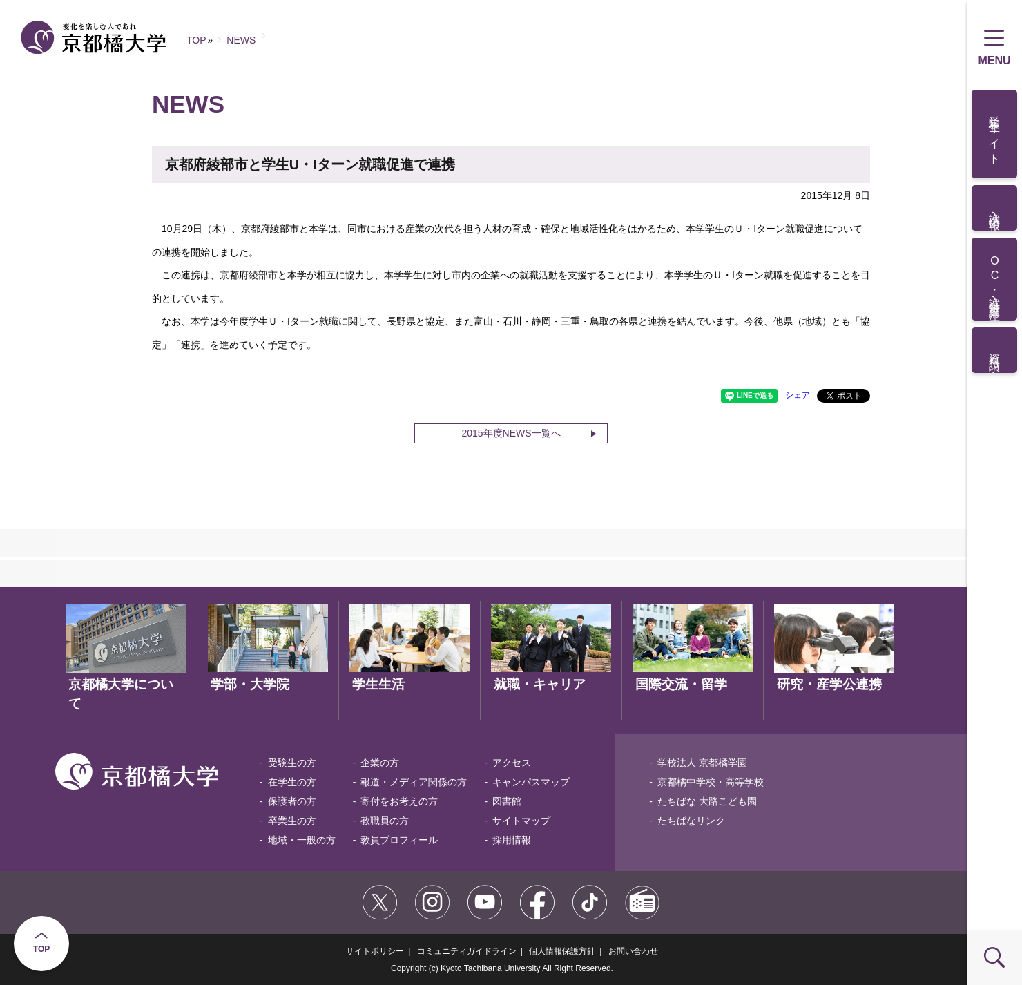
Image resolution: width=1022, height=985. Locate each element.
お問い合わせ (633, 951)
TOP (41, 949)
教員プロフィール (399, 839)
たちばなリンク (691, 820)
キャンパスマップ (531, 781)
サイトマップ (521, 820)
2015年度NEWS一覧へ (510, 433)
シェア (797, 395)
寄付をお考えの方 (399, 801)
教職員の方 (384, 820)
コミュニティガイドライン (467, 951)
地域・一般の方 (302, 839)
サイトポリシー (375, 951)
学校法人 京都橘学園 (702, 762)
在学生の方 (292, 781)
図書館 (506, 801)
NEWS (241, 40)
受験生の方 (292, 762)
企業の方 (379, 762)
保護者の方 (292, 801)
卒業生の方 (292, 820)
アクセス (511, 762)
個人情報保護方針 (562, 951)
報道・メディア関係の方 (413, 781)
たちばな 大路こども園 (707, 801)
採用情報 (511, 839)
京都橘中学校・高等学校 (710, 781)
